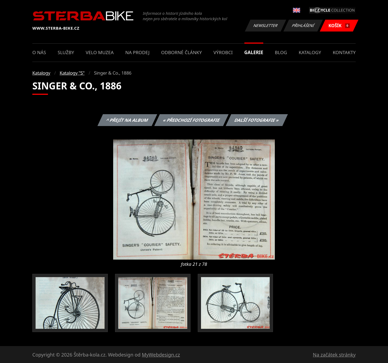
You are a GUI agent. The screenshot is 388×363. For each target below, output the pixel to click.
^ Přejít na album (127, 120)
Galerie (253, 52)
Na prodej (137, 52)
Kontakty (344, 52)
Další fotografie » (256, 120)
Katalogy (310, 52)
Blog (281, 52)
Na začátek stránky (334, 354)
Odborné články (181, 52)
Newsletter (265, 25)
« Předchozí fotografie (191, 120)
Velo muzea (100, 52)
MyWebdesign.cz (161, 354)
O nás (39, 52)
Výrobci (223, 52)
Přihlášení (303, 25)
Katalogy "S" (72, 73)
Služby (66, 52)
